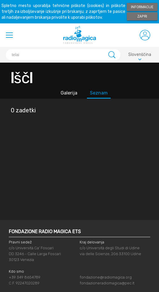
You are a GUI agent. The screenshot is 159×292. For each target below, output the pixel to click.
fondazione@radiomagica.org (106, 277)
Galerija (69, 93)
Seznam (99, 93)
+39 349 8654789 (24, 277)
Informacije (142, 7)
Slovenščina (139, 55)
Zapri (142, 16)
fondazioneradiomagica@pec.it (107, 283)
